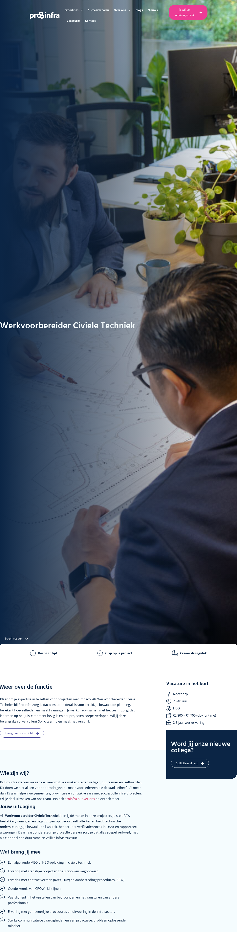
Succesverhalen (98, 10)
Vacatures (73, 21)
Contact (90, 21)
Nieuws (153, 10)
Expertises (73, 10)
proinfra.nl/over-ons (80, 799)
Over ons (122, 10)
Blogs (139, 10)
